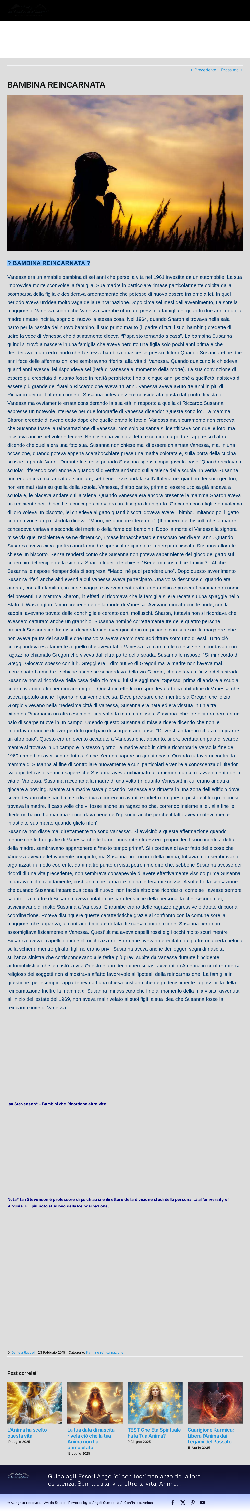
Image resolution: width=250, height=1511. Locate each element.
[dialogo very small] (18, 1474)
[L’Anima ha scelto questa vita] (34, 1384)
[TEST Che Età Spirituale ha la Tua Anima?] (155, 1384)
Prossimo (230, 69)
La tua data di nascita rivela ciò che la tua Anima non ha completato (90, 1438)
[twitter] (182, 1502)
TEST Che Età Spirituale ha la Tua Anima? (154, 1433)
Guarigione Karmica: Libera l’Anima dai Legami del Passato (211, 1436)
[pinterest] (192, 1502)
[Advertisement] (125, 1051)
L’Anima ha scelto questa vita (27, 1433)
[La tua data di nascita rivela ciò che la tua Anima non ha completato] (94, 1384)
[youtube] (202, 1502)
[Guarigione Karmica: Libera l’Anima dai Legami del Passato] (215, 1384)
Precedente (205, 69)
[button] (41, 48)
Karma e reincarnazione (104, 1352)
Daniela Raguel (23, 1352)
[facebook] (172, 1502)
